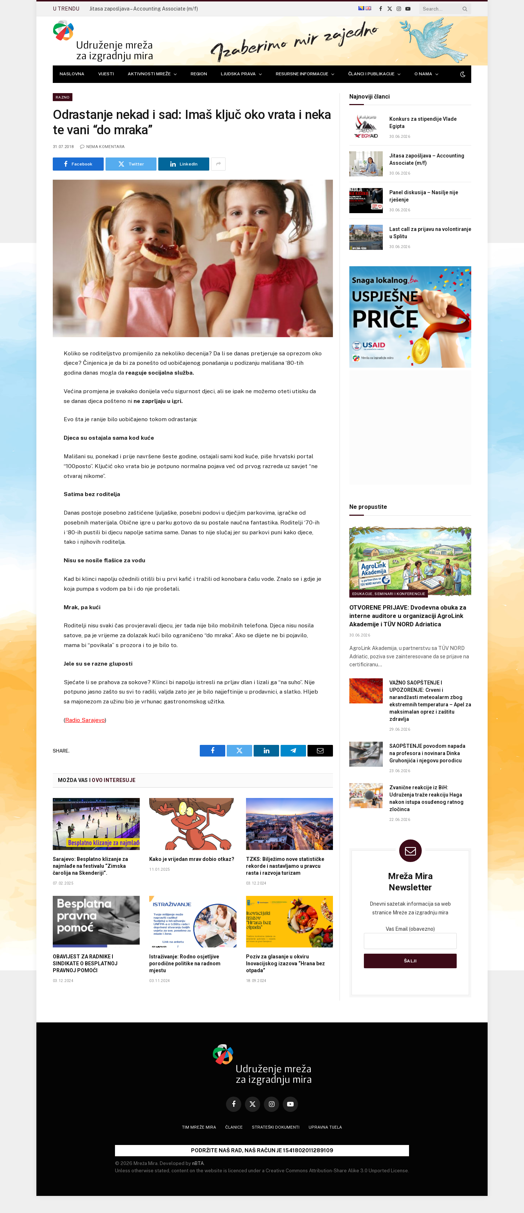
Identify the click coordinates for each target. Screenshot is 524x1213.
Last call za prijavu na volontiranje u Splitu (430, 232)
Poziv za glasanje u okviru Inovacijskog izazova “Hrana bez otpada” (285, 963)
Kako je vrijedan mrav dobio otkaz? (191, 859)
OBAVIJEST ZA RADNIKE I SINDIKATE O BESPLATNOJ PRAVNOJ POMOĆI (85, 963)
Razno (63, 97)
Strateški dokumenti (275, 1127)
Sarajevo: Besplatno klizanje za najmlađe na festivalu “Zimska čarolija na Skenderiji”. (90, 866)
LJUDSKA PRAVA (238, 73)
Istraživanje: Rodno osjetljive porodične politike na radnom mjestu (185, 963)
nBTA (198, 1163)
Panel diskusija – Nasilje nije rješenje (423, 196)
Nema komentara (102, 146)
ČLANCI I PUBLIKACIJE (371, 73)
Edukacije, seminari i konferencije (388, 593)
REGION (199, 73)
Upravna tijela (325, 1127)
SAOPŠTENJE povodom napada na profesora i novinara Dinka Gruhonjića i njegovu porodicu (427, 753)
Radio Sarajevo (85, 720)
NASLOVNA (72, 73)
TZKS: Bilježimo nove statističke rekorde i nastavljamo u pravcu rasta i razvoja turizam (285, 866)
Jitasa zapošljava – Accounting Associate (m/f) (144, 9)
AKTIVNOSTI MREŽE (149, 73)
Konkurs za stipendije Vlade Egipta (423, 122)
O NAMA (423, 73)
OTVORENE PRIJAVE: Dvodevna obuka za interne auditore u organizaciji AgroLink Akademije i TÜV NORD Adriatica (407, 616)
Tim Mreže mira (199, 1127)
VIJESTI (106, 73)
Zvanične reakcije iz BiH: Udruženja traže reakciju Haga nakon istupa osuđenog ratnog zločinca (426, 798)
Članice (234, 1127)
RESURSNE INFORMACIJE (302, 73)
